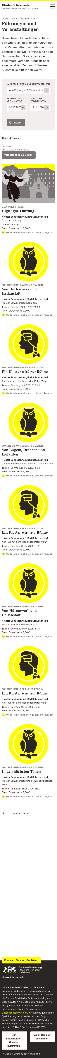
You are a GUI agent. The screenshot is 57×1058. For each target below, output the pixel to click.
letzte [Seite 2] (26, 813)
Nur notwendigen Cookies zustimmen (13, 1040)
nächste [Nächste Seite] (17, 813)
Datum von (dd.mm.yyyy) (14, 100)
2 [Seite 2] (7, 813)
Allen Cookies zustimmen (42, 1037)
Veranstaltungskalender (18, 154)
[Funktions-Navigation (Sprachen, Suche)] (52, 6)
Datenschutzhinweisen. (15, 1012)
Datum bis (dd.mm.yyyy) (38, 100)
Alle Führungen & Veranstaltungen (28, 84)
